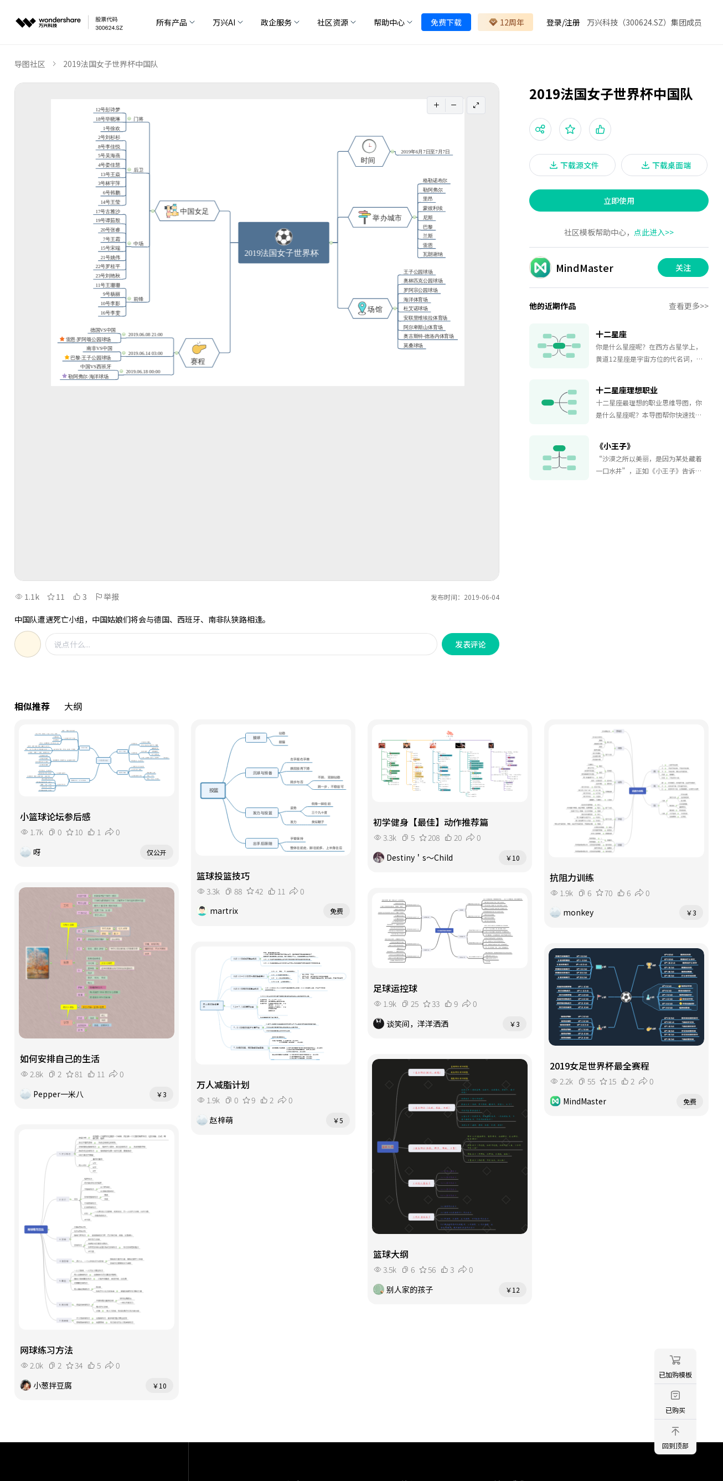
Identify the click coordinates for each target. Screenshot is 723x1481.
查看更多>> (689, 305)
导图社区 (29, 63)
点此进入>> (654, 232)
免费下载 (446, 22)
